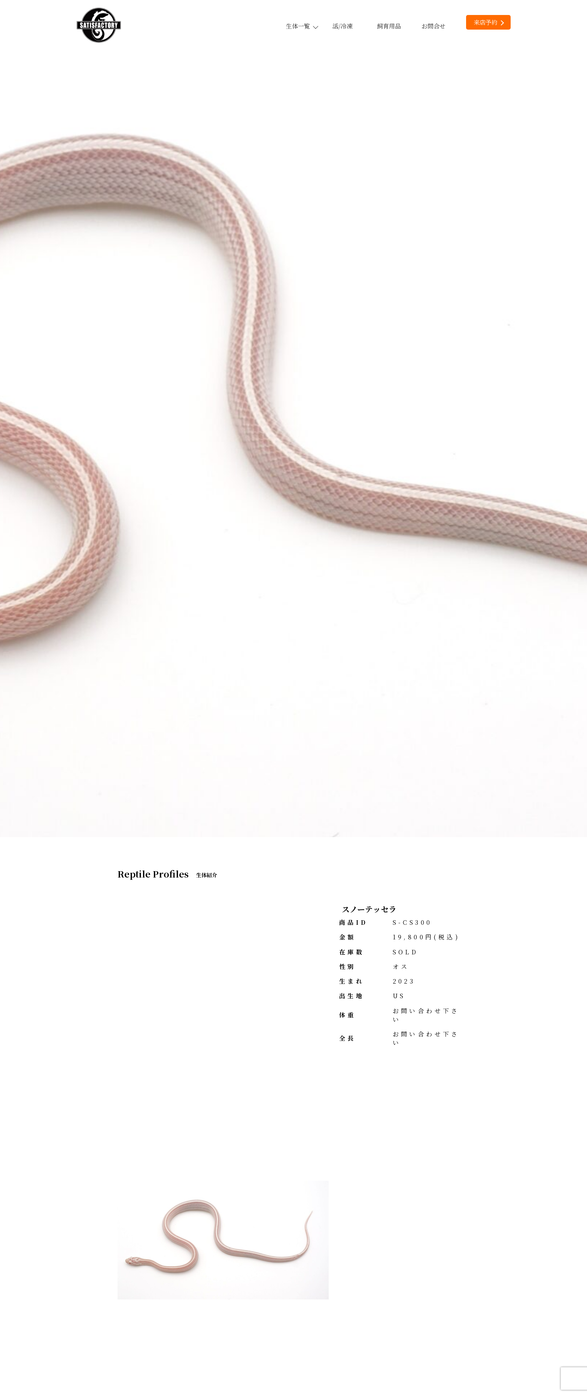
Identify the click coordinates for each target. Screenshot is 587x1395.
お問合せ (433, 26)
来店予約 (489, 22)
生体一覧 (301, 26)
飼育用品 (389, 26)
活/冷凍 (342, 26)
